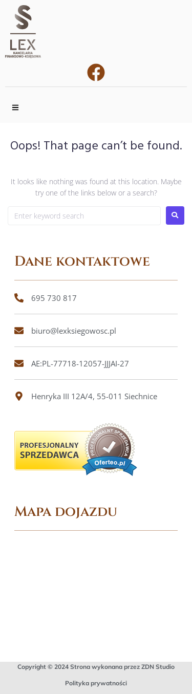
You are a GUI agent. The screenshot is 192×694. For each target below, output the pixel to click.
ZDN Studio (158, 666)
